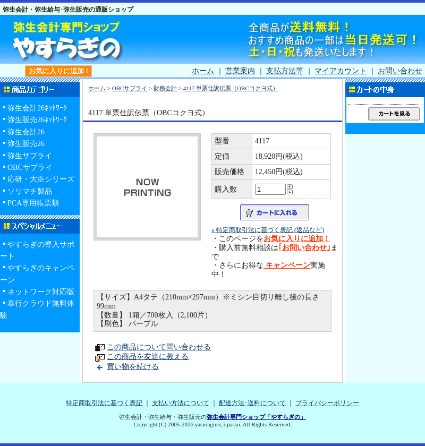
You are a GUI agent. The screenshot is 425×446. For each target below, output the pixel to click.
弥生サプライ (29, 156)
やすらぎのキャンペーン (37, 274)
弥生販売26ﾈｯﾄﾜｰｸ (37, 120)
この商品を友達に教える (148, 357)
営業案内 (240, 71)
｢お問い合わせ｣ (304, 248)
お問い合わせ (400, 71)
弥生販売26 (26, 144)
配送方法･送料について (252, 403)
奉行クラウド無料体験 (37, 309)
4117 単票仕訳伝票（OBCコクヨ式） (230, 88)
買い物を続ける (133, 367)
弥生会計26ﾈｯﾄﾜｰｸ (37, 108)
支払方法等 (284, 71)
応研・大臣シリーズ (40, 179)
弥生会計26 (26, 132)
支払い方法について (180, 403)
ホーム (203, 71)
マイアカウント (340, 71)
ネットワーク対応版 (40, 292)
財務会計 (165, 88)
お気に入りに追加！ (297, 239)
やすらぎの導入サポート (37, 250)
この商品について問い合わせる (159, 347)
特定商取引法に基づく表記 (104, 403)
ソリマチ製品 (29, 191)
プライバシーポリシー (327, 403)
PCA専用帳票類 (33, 203)
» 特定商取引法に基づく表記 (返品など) (267, 230)
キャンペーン (287, 265)
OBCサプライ (30, 167)
